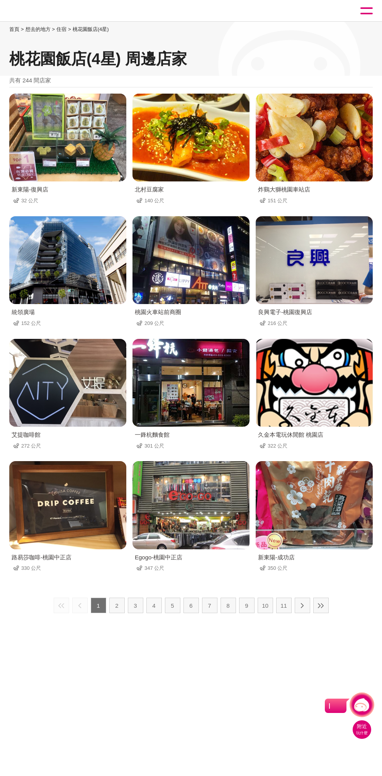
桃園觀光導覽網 (38, 11)
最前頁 (61, 605)
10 (265, 605)
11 (283, 605)
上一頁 (80, 605)
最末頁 (321, 605)
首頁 (14, 29)
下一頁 (302, 605)
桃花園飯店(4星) (91, 29)
